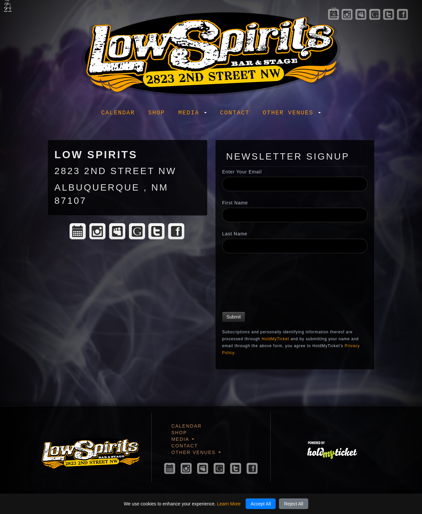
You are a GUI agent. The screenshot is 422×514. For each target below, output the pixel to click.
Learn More (229, 503)
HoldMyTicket (275, 339)
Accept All (261, 503)
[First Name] (295, 215)
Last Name (235, 233)
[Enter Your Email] (295, 184)
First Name (235, 202)
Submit (233, 316)
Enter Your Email (242, 171)
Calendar (118, 112)
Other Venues (292, 112)
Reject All (293, 503)
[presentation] (249, 283)
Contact (235, 112)
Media (192, 112)
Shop (156, 112)
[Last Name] (295, 246)
